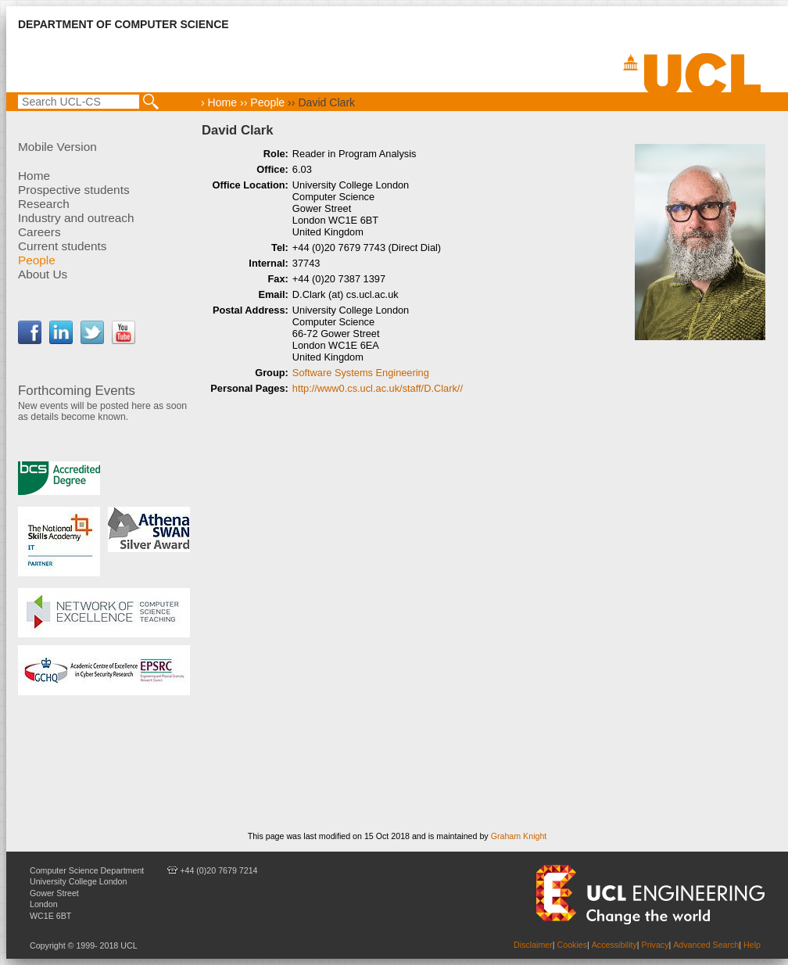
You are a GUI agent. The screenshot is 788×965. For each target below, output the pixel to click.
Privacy (655, 944)
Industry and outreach (76, 217)
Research (44, 203)
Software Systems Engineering (360, 372)
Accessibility (614, 944)
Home (34, 175)
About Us (42, 274)
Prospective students (74, 189)
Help (752, 944)
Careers (39, 232)
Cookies (572, 944)
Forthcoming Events (76, 390)
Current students (62, 246)
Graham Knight (519, 836)
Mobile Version (57, 146)
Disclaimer (533, 944)
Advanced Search (706, 944)
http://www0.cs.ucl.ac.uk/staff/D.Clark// (377, 388)
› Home (219, 102)
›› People (261, 102)
